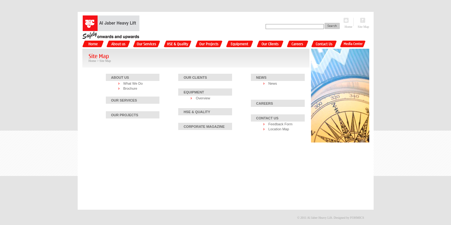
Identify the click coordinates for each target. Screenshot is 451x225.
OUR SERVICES (124, 100)
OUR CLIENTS (195, 77)
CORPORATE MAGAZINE (204, 126)
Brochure (130, 88)
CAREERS (264, 103)
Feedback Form (280, 124)
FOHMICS (357, 217)
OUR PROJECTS (124, 115)
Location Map (278, 129)
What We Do (133, 83)
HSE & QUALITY (197, 112)
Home (348, 26)
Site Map (363, 26)
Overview (203, 98)
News (272, 83)
